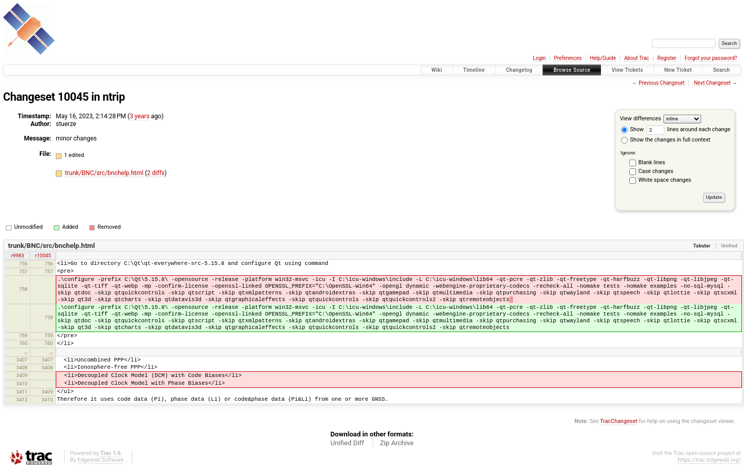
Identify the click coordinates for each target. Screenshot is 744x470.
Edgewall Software (100, 460)
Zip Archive (396, 443)
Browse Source (572, 70)
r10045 (43, 255)
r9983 (17, 255)
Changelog (519, 70)
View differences (640, 118)
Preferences (567, 58)
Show (632, 129)
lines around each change (688, 129)
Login (539, 58)
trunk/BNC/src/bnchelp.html (105, 173)
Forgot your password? (711, 58)
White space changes (665, 180)
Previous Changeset (662, 83)
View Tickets (627, 70)
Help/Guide (603, 58)
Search (721, 70)
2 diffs (156, 173)
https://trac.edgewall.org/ (709, 460)
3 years (139, 116)
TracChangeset (618, 421)
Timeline (474, 70)
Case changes (656, 171)
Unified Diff (347, 443)
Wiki (436, 70)
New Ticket (678, 70)
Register (666, 58)
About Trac (636, 58)
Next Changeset (712, 83)
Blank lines (652, 162)
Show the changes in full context (665, 139)
